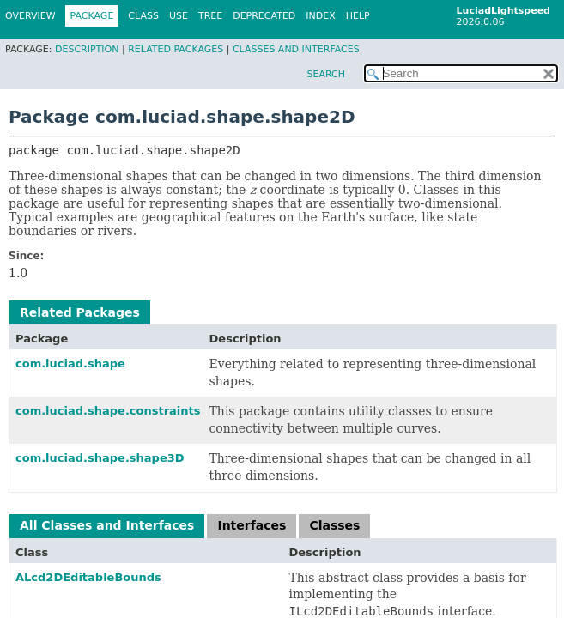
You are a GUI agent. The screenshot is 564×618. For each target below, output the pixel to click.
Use (178, 15)
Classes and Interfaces (296, 49)
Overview (30, 15)
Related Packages (175, 49)
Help (358, 15)
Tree (210, 15)
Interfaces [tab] (251, 525)
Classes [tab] (334, 525)
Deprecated (264, 15)
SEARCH (325, 74)
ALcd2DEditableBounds (88, 577)
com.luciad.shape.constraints (108, 410)
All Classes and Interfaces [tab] (107, 525)
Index (320, 15)
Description (86, 49)
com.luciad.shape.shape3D (100, 457)
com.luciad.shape (70, 363)
